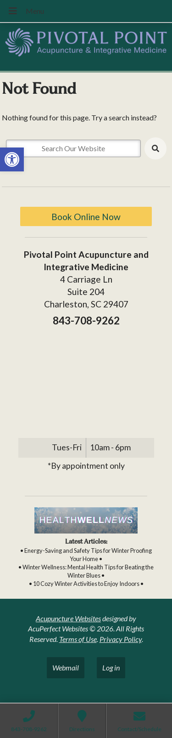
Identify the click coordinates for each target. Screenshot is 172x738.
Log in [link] (111, 667)
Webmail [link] (65, 667)
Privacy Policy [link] (121, 639)
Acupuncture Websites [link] (68, 618)
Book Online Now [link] (86, 216)
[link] (12, 159)
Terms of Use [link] (78, 639)
